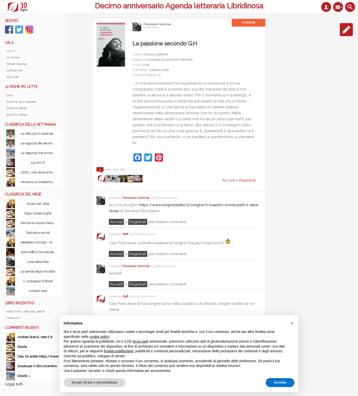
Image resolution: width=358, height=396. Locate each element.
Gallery (12, 77)
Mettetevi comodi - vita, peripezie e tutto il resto (39, 242)
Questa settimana (21, 102)
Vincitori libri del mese (25, 311)
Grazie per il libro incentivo (37, 366)
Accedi (116, 222)
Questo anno (17, 115)
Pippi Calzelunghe (37, 213)
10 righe (13, 57)
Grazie (22, 347)
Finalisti (13, 318)
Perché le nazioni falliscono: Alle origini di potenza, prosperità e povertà (39, 223)
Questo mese (16, 108)
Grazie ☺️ (24, 376)
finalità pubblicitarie (118, 351)
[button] (292, 323)
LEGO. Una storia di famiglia (39, 172)
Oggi (10, 95)
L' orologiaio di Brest (38, 281)
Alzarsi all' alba (38, 203)
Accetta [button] (280, 382)
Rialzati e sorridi (38, 233)
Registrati (247, 180)
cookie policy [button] (99, 337)
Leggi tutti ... (15, 384)
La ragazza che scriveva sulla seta (39, 153)
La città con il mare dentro (39, 133)
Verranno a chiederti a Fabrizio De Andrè (39, 182)
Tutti (10, 51)
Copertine (14, 70)
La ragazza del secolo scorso (39, 143)
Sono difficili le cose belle (39, 252)
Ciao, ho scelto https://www (38, 356)
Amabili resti (38, 291)
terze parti (140, 341)
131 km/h (38, 162)
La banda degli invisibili (38, 271)
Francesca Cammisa (157, 24)
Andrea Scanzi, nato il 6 (34, 337)
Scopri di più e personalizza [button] (94, 382)
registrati (138, 222)
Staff (125, 234)
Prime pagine (16, 64)
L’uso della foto (38, 262)
